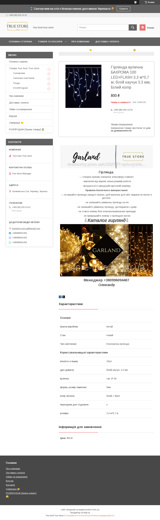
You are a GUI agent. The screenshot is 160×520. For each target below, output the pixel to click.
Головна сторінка (20, 41)
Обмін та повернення (22, 50)
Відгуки (47, 50)
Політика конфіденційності (102, 515)
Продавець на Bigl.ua (80, 512)
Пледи (16, 83)
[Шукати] (133, 27)
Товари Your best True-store (24, 68)
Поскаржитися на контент (76, 515)
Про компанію (80, 41)
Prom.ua (95, 510)
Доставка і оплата (107, 41)
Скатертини (19, 73)
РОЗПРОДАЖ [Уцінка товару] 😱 (117, 50)
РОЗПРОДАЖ (20, 88)
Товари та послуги (50, 41)
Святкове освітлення (23, 78)
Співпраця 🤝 (84, 50)
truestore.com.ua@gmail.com (26, 228)
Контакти (63, 50)
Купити (123, 8)
